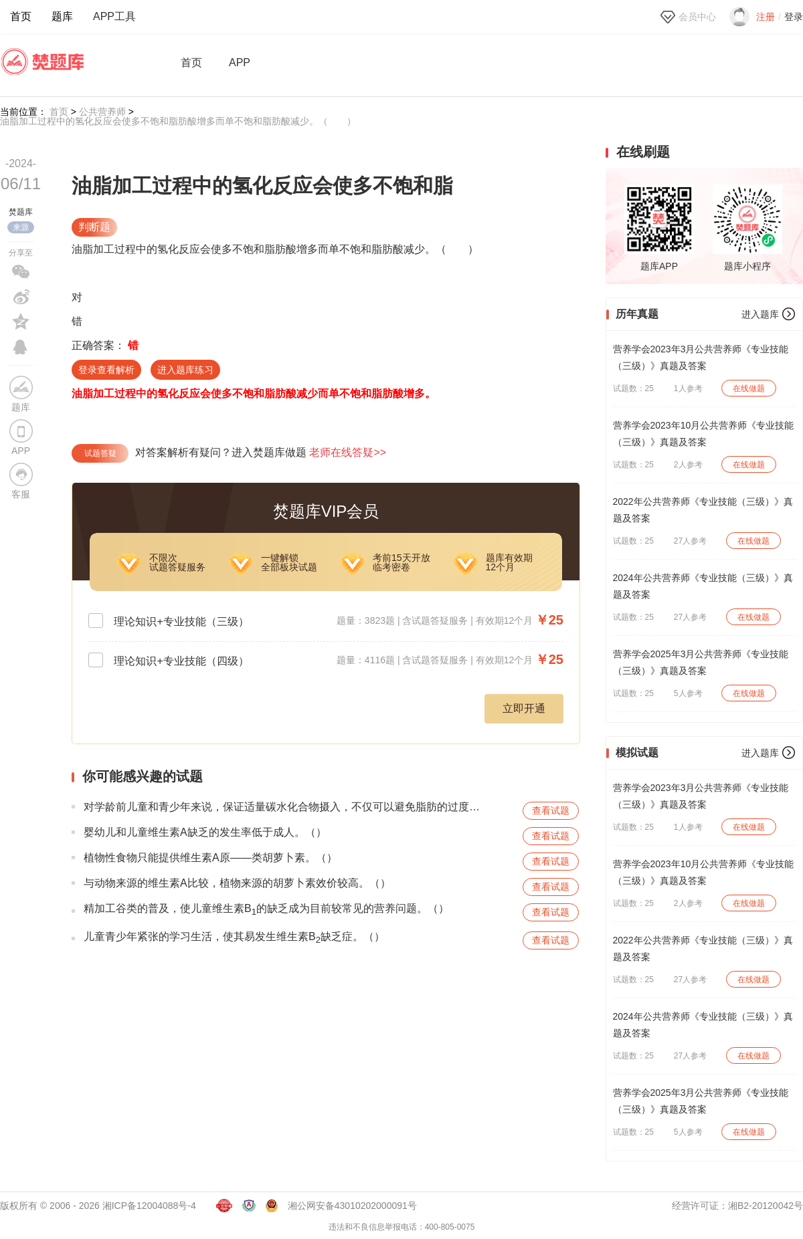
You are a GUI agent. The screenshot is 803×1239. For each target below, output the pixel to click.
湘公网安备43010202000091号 (352, 1205)
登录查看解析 (106, 369)
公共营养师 (102, 111)
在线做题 (749, 388)
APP (239, 63)
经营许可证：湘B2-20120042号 (737, 1205)
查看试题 (550, 810)
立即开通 (524, 708)
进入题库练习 (185, 369)
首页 (20, 16)
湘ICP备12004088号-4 (149, 1205)
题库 (62, 16)
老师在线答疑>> (347, 452)
